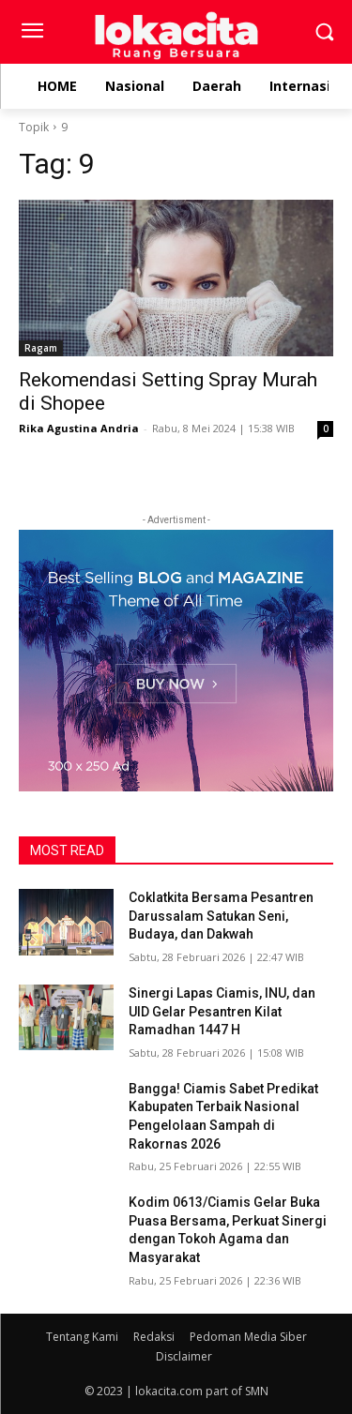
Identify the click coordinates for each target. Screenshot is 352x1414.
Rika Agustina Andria (79, 428)
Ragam (40, 347)
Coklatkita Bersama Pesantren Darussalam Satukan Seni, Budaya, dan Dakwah (221, 915)
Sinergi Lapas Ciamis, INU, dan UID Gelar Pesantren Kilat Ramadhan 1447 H (222, 1011)
